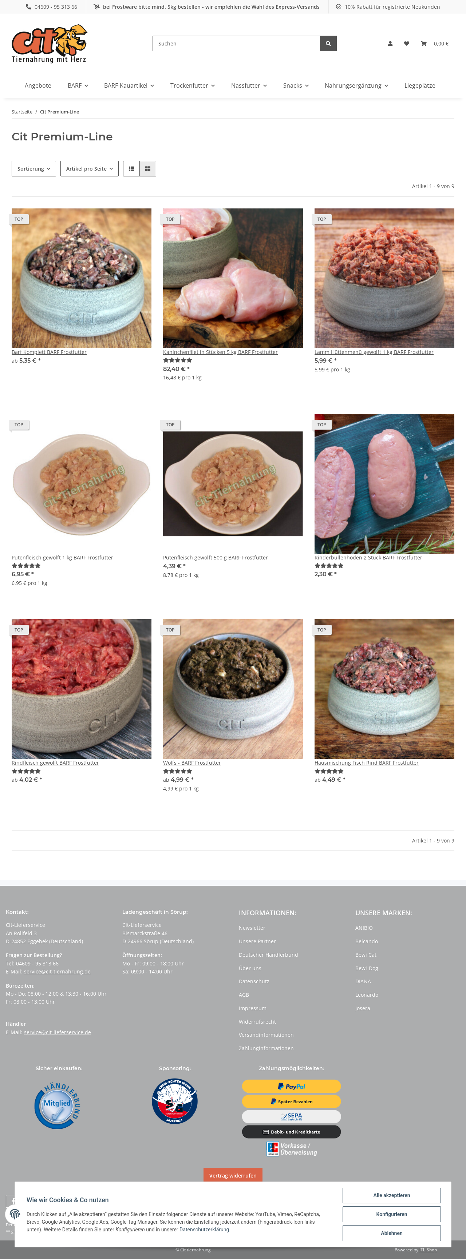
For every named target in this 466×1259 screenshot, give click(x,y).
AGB (244, 994)
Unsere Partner (257, 941)
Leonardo (366, 994)
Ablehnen (391, 1233)
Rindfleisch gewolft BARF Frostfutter (55, 762)
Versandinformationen (266, 1034)
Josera (362, 1008)
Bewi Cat (365, 954)
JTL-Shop (428, 1250)
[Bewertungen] (177, 359)
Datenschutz (254, 981)
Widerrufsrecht (257, 1021)
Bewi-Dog (366, 968)
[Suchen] (236, 43)
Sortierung (30, 168)
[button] (390, 43)
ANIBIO (364, 927)
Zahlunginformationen (266, 1048)
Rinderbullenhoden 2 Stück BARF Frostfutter (368, 557)
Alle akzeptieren (391, 1195)
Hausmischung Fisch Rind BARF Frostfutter (367, 762)
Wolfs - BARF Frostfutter (192, 762)
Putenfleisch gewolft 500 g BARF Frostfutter (215, 557)
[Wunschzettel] (406, 43)
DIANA (363, 981)
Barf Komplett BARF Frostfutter (49, 351)
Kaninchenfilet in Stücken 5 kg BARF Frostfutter (220, 351)
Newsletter (252, 927)
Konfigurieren (391, 1214)
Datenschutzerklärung (204, 1229)
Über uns (250, 968)
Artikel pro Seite (86, 168)
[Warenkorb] (434, 43)
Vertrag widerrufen (233, 1175)
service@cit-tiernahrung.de (57, 971)
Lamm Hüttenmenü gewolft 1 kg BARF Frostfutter (374, 351)
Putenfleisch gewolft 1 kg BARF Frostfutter (62, 557)
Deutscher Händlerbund (268, 954)
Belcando (366, 941)
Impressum (252, 1008)
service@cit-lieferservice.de (57, 1032)
